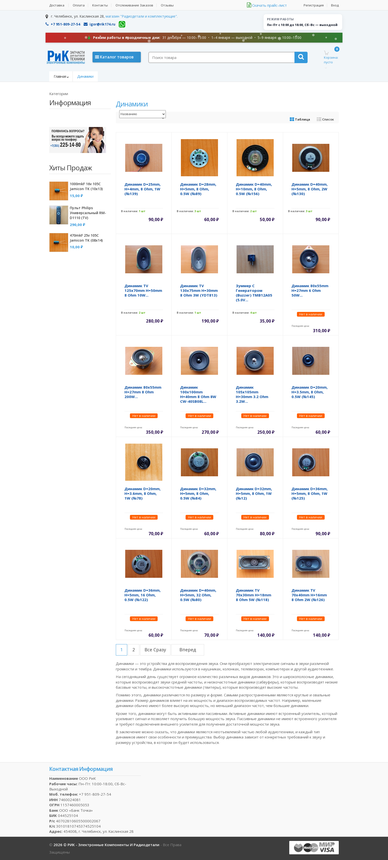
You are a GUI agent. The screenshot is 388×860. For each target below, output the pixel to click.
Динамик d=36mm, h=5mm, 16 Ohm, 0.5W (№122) (142, 595)
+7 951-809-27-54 (63, 24)
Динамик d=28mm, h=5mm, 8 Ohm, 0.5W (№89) (198, 189)
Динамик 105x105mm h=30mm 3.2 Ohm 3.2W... (252, 394)
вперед (187, 650)
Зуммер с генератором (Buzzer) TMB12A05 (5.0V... (254, 292)
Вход (335, 5)
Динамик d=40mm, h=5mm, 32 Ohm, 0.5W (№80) (198, 595)
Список (325, 119)
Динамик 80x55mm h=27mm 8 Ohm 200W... (142, 392)
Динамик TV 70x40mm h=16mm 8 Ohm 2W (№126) (309, 595)
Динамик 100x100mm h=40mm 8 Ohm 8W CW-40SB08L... (198, 394)
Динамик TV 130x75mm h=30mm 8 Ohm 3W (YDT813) (199, 290)
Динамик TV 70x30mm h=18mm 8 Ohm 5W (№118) (253, 595)
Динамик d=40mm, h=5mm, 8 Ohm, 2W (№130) (309, 189)
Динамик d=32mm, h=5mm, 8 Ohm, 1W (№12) (254, 493)
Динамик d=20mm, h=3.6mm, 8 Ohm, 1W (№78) (142, 493)
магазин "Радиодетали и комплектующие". (142, 16)
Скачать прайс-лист (267, 5)
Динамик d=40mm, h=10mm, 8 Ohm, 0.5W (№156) (254, 189)
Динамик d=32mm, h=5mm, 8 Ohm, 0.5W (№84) (198, 493)
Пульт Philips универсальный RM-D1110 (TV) (88, 212)
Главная (60, 76)
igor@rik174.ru (99, 24)
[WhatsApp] (122, 24)
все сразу (155, 650)
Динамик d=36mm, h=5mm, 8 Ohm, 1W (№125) (309, 493)
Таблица (300, 119)
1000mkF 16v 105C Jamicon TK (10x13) (86, 186)
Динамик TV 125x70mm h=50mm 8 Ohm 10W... (143, 290)
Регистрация (314, 5)
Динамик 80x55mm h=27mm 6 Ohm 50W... (309, 290)
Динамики (85, 76)
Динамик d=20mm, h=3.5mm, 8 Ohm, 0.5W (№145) (309, 392)
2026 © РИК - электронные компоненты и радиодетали (106, 844)
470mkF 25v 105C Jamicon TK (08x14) (86, 238)
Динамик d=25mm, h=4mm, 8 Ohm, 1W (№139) (142, 189)
